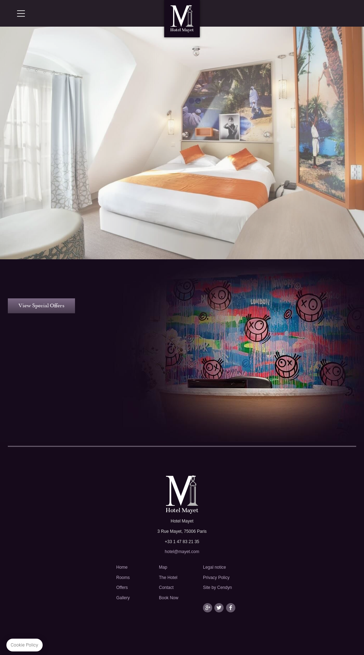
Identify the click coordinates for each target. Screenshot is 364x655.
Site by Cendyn (217, 587)
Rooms (123, 577)
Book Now (168, 597)
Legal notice (214, 567)
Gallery (123, 597)
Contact (166, 587)
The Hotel (168, 577)
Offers (122, 587)
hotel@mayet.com (182, 551)
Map (163, 567)
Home (122, 567)
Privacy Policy (216, 577)
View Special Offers (41, 305)
